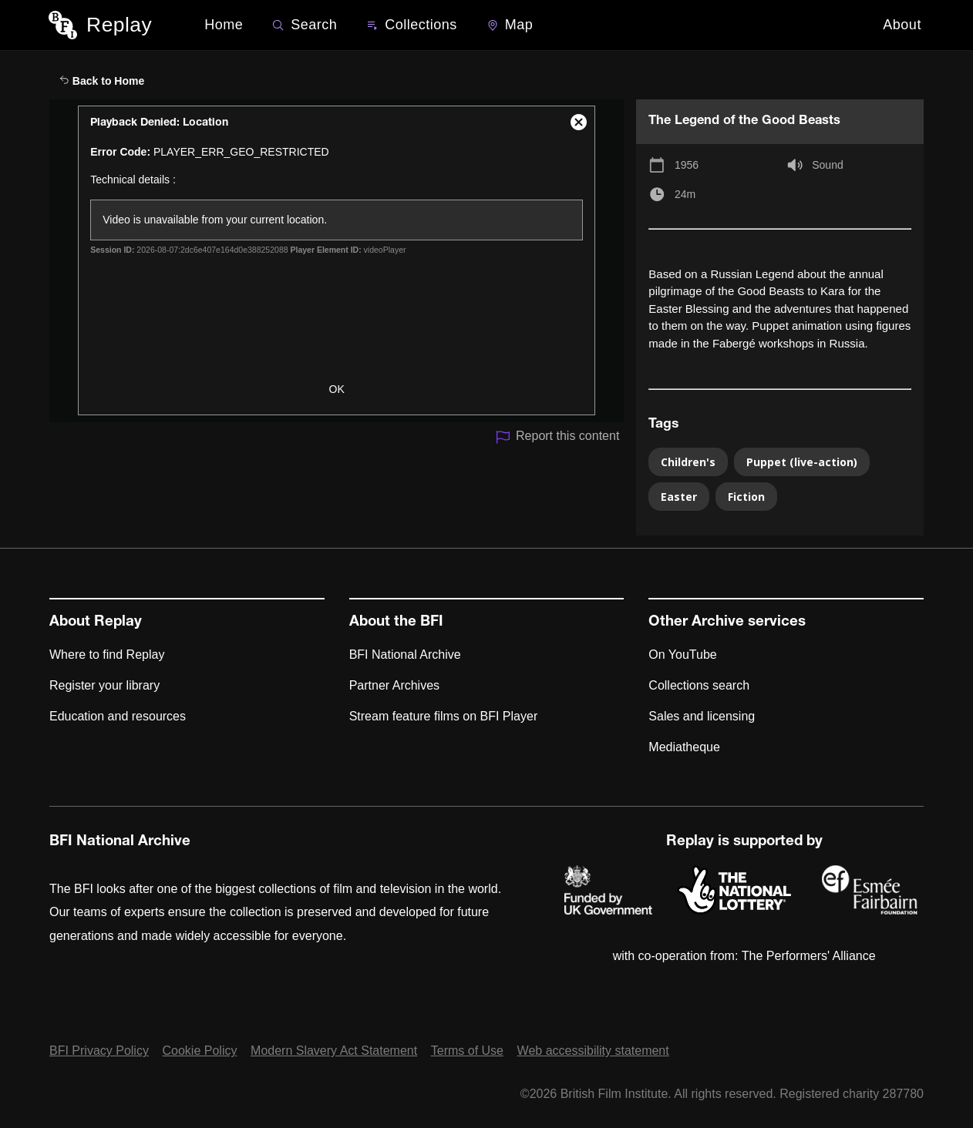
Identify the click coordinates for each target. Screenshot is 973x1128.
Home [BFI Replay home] (223, 24)
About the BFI (396, 622)
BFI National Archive (405, 654)
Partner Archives (394, 685)
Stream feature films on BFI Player (443, 716)
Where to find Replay (106, 654)
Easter (679, 496)
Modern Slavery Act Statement (334, 1050)
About (902, 24)
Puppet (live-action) (801, 462)
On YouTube (682, 654)
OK (337, 389)
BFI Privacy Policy (99, 1050)
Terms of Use (467, 1050)
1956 (687, 165)
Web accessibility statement (593, 1050)
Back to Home (101, 81)
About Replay (95, 622)
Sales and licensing (701, 716)
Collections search (698, 685)
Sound (827, 165)
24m (685, 194)
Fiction (746, 496)
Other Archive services (727, 622)
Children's (688, 462)
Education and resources (117, 716)
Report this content (557, 437)
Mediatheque (684, 747)
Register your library (104, 685)
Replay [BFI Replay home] (119, 24)
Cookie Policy (200, 1050)
